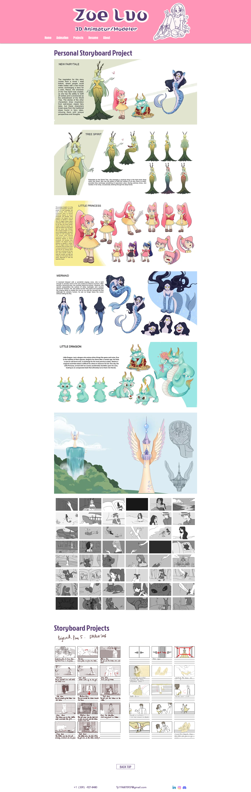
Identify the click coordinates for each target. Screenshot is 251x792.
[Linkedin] (174, 788)
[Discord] (184, 788)
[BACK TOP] (125, 766)
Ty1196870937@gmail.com (131, 787)
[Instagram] (179, 788)
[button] (78, 37)
